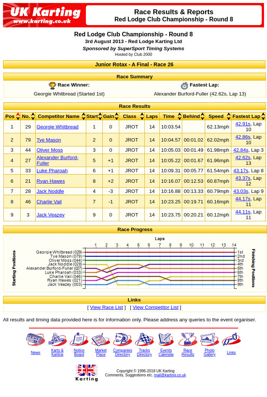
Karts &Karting (57, 352)
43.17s (240, 170)
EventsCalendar (166, 352)
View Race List (106, 307)
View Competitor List (155, 307)
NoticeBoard (79, 352)
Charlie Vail (49, 201)
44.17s (243, 198)
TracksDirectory (144, 352)
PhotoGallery (210, 352)
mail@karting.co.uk (170, 375)
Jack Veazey (50, 215)
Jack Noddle (50, 191)
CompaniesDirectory (122, 352)
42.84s (240, 150)
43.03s (240, 191)
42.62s (243, 157)
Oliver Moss (49, 150)
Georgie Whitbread (57, 127)
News (35, 353)
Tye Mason (48, 140)
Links (231, 353)
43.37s (243, 178)
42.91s (243, 124)
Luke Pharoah (52, 170)
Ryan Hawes (50, 181)
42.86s (243, 137)
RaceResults (188, 352)
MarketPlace (101, 352)
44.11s (243, 212)
